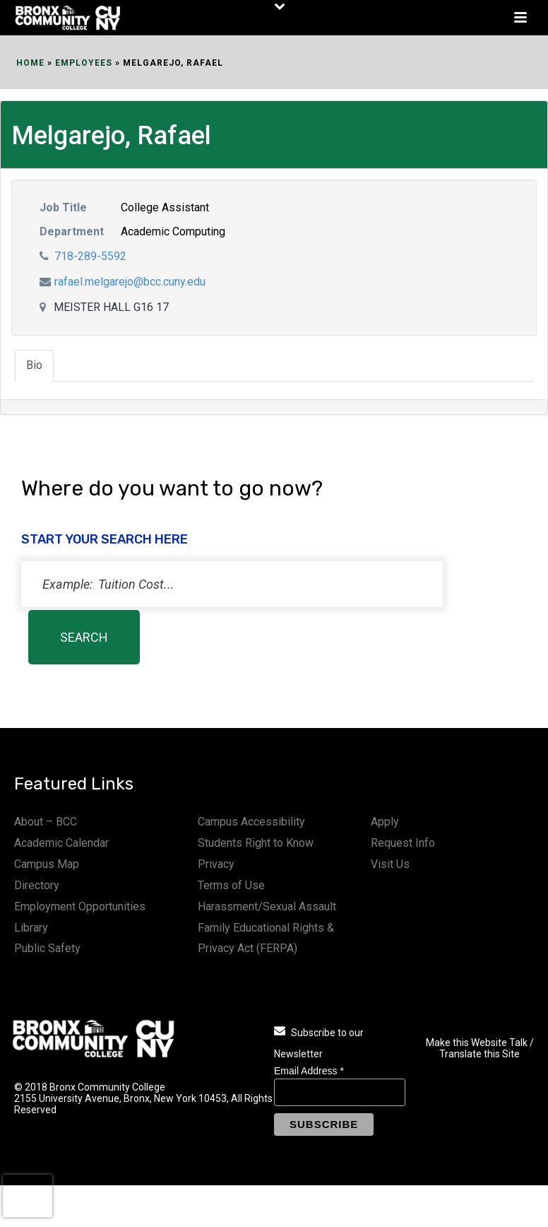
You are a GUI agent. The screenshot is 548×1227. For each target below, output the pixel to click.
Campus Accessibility (251, 821)
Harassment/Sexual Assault (267, 906)
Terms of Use (231, 885)
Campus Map (46, 864)
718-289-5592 (90, 256)
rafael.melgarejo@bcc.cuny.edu (130, 281)
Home (30, 63)
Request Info (403, 843)
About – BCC (45, 821)
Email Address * (309, 1070)
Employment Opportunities (79, 906)
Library (31, 927)
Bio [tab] (34, 365)
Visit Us (390, 864)
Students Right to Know (256, 843)
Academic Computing (173, 231)
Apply (385, 821)
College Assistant (165, 207)
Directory (36, 885)
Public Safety (47, 948)
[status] (232, 584)
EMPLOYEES (83, 63)
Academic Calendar (61, 843)
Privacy (216, 864)
